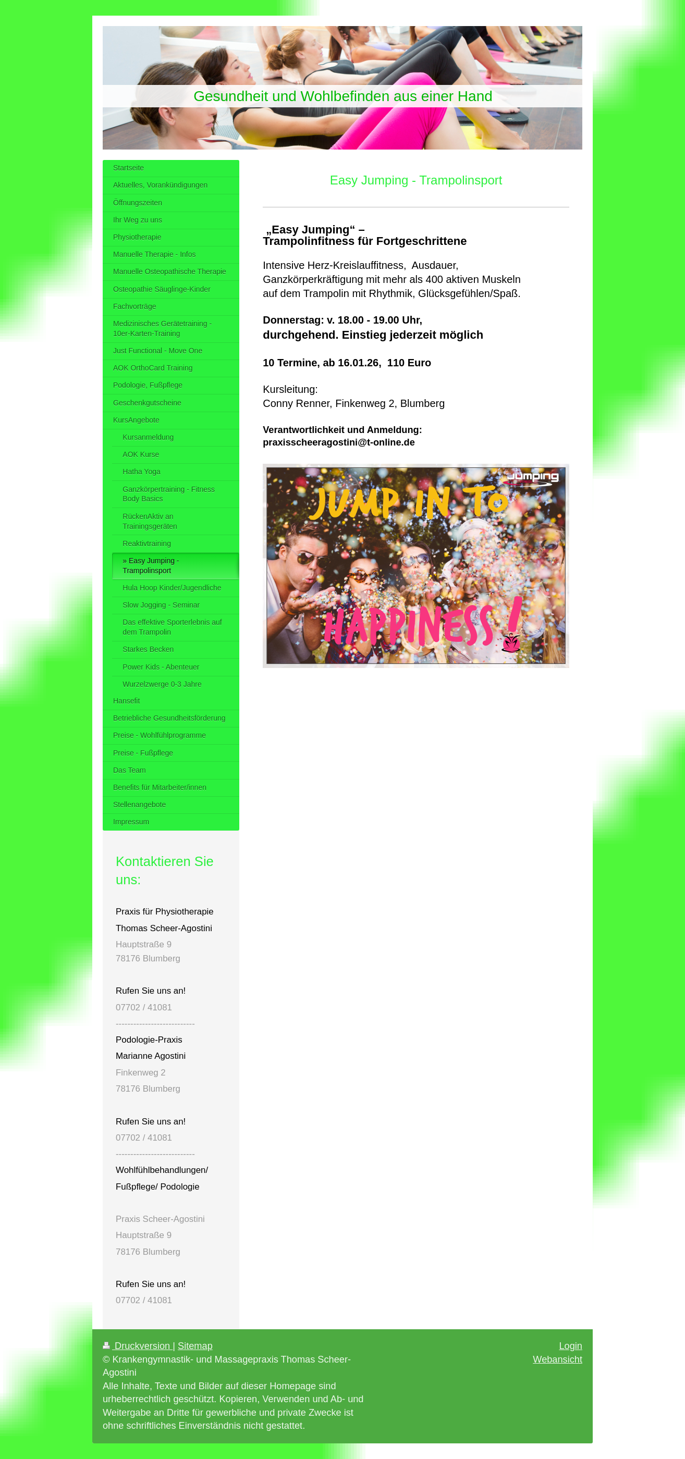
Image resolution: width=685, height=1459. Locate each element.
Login (570, 1346)
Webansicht (557, 1359)
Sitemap (195, 1346)
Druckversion (138, 1346)
